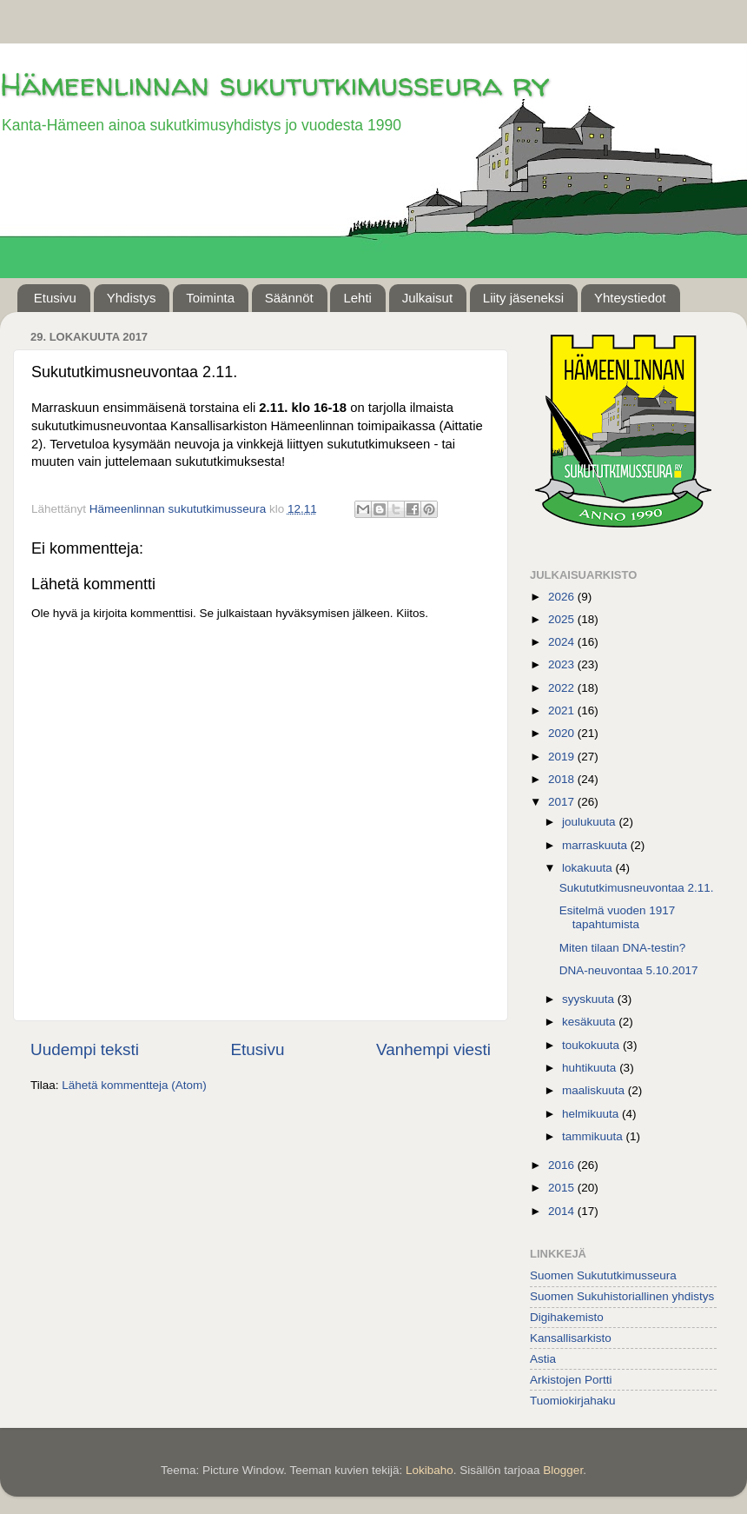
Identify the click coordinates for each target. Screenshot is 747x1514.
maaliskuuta (595, 1090)
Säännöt (289, 297)
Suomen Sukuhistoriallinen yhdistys (622, 1296)
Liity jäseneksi (523, 297)
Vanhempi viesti (433, 1049)
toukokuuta (592, 1045)
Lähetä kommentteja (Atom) (134, 1085)
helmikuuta (592, 1113)
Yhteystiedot (630, 297)
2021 (563, 710)
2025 (563, 619)
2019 (563, 756)
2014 (563, 1211)
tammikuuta (594, 1136)
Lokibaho (429, 1470)
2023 (563, 664)
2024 (563, 641)
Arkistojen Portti (571, 1379)
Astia (543, 1358)
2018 (563, 779)
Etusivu (55, 297)
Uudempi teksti (84, 1049)
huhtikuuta (590, 1067)
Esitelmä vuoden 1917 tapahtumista (617, 917)
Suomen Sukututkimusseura (603, 1275)
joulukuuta (590, 821)
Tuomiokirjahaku (573, 1400)
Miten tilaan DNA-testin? (622, 947)
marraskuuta (596, 845)
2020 (563, 733)
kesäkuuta (590, 1021)
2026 (563, 596)
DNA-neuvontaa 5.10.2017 (628, 970)
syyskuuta (590, 999)
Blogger (563, 1470)
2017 (563, 801)
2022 (563, 687)
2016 (563, 1165)
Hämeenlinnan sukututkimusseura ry (274, 84)
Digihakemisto (567, 1317)
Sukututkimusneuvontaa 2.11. (636, 887)
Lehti (357, 297)
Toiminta (210, 297)
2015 (563, 1187)
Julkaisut (427, 297)
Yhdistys (131, 297)
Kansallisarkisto (570, 1338)
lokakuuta (589, 867)
